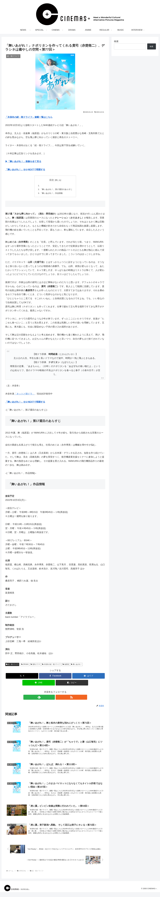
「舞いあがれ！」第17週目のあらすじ (56, 190)
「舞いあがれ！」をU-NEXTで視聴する (25, 169)
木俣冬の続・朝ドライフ (51, 665)
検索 (116, 41)
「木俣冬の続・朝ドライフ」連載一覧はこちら (28, 117)
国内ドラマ (35, 665)
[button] (72, 683)
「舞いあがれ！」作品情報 (51, 194)
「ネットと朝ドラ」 (24, 394)
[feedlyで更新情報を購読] (52, 697)
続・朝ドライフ (12, 665)
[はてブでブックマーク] (88, 676)
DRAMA (24, 665)
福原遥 (66, 665)
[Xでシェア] (22, 676)
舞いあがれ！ (76, 665)
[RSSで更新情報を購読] (58, 697)
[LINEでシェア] (38, 683)
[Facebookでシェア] (55, 676)
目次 (51, 180)
